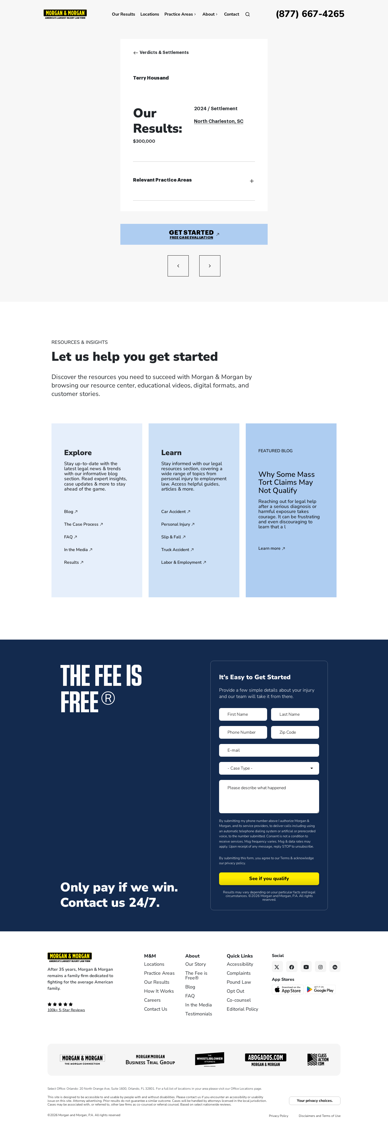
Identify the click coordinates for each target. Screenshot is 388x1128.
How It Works (159, 991)
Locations (149, 14)
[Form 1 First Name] (243, 714)
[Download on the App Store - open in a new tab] (288, 989)
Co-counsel (239, 1000)
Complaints (239, 973)
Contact (231, 14)
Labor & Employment (181, 562)
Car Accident (173, 512)
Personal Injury (175, 524)
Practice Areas (180, 14)
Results (71, 562)
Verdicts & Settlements (164, 52)
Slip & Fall (171, 537)
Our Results (123, 14)
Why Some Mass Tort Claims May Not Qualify (286, 482)
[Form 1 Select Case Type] (269, 768)
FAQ (68, 537)
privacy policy (235, 863)
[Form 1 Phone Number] (243, 732)
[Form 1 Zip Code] (295, 732)
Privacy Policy (278, 1116)
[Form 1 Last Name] (295, 714)
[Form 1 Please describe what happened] (269, 796)
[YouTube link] (306, 967)
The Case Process (81, 524)
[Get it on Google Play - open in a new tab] (320, 989)
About (210, 14)
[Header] (65, 14)
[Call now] (310, 14)
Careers (152, 1000)
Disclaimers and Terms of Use (319, 1116)
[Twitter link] (278, 967)
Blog (68, 512)
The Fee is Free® (196, 975)
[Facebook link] (292, 967)
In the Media (76, 550)
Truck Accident (175, 550)
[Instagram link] (321, 967)
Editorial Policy (242, 1009)
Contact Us (155, 1009)
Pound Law (239, 982)
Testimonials (198, 1013)
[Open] (247, 14)
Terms (285, 858)
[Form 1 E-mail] (269, 750)
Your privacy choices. (315, 1100)
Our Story (195, 964)
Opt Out (235, 991)
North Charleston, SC (218, 121)
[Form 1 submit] (269, 878)
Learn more (269, 548)
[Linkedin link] (335, 967)
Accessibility (240, 964)
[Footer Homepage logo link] (87, 957)
